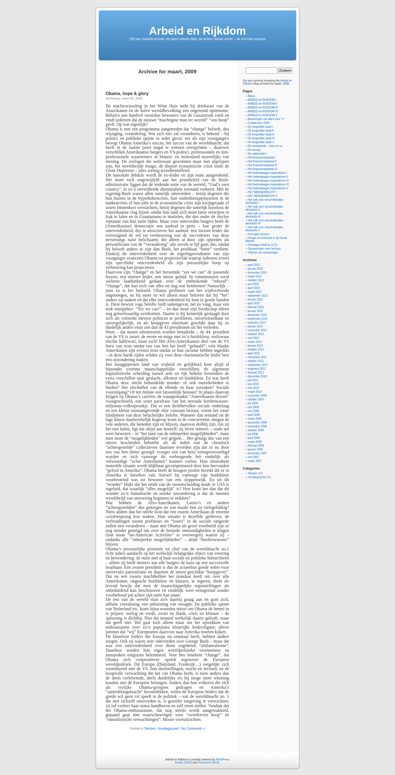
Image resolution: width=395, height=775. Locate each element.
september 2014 (257, 318)
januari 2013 (255, 345)
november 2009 (257, 395)
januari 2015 (255, 311)
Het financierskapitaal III (262, 165)
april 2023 (254, 287)
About (251, 95)
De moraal (254, 149)
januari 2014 (255, 326)
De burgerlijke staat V (261, 142)
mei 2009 (253, 410)
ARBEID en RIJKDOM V (262, 115)
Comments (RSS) (208, 762)
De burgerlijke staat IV (261, 138)
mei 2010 (253, 387)
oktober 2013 (256, 334)
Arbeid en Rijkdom (197, 31)
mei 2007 (253, 457)
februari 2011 (256, 372)
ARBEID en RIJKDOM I (262, 99)
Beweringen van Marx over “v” (266, 119)
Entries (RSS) (183, 762)
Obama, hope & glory (127, 93)
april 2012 (254, 353)
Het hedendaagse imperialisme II (268, 176)
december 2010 (257, 376)
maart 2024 (255, 276)
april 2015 (254, 303)
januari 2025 (255, 268)
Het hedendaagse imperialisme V (268, 188)
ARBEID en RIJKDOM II (262, 103)
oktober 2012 (256, 349)
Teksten (150, 729)
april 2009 (254, 414)
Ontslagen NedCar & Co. (263, 244)
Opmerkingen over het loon (264, 248)
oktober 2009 (256, 399)
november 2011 (257, 357)
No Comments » (193, 729)
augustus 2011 (257, 368)
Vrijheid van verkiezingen (263, 252)
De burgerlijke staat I (260, 126)
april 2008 (254, 437)
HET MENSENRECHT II (262, 195)
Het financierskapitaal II (262, 161)
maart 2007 (255, 460)
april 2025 (254, 264)
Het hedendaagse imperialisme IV (268, 184)
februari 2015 (256, 307)
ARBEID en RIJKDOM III (263, 107)
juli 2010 (253, 380)
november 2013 (257, 330)
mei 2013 (253, 337)
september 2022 (257, 295)
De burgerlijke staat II (261, 130)
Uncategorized (168, 729)
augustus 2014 (257, 322)
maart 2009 (255, 418)
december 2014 (257, 314)
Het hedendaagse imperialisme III (268, 180)
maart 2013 (255, 341)
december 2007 (257, 453)
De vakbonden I (257, 153)
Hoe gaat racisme (258, 234)
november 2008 (257, 426)
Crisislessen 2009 (258, 122)
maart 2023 (255, 291)
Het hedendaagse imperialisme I (267, 172)
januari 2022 (255, 299)
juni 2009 (253, 407)
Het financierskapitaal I (261, 157)
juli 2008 (253, 434)
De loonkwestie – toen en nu (265, 145)
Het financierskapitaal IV (262, 169)
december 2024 (257, 272)
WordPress (223, 759)
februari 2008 (256, 445)
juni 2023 (253, 284)
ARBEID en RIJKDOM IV (263, 111)
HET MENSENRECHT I (262, 192)
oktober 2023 (256, 280)
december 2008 (257, 422)
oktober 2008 (256, 430)
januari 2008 (255, 449)
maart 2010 (255, 391)
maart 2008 (255, 441)
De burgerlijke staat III (261, 134)
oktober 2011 (256, 361)
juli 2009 (253, 403)
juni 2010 (253, 384)
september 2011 (257, 364)
